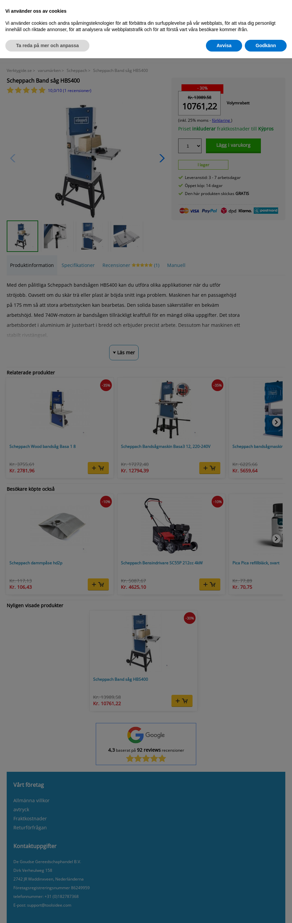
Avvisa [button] (224, 45)
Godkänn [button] (266, 45)
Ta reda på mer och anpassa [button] (47, 45)
